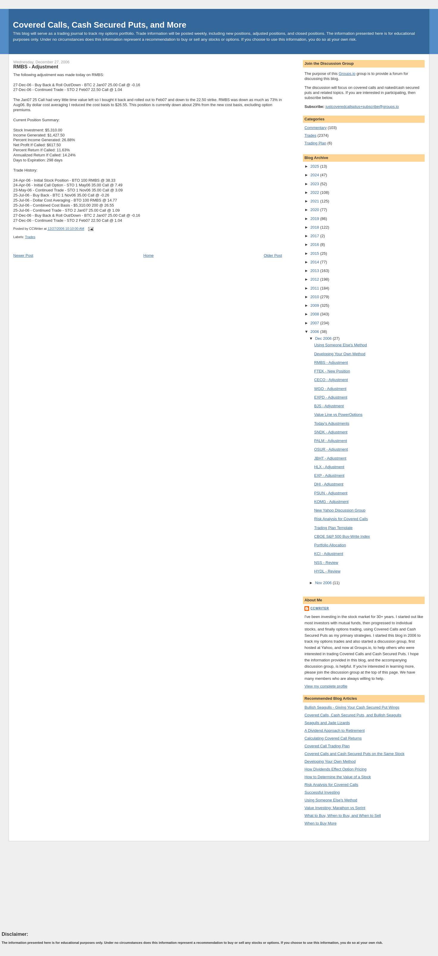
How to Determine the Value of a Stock (337, 777)
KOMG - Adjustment (331, 501)
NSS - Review (326, 562)
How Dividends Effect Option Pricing (335, 769)
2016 (315, 244)
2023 (315, 184)
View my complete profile (325, 686)
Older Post (273, 255)
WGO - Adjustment (330, 388)
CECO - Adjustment (331, 380)
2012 (315, 279)
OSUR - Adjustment (331, 449)
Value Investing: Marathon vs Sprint (334, 808)
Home (148, 255)
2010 (315, 297)
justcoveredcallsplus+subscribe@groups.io (362, 106)
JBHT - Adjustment (330, 458)
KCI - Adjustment (328, 553)
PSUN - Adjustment (331, 493)
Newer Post (23, 255)
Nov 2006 (324, 583)
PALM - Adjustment (330, 440)
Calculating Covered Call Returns (333, 738)
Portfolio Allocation (330, 545)
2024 (315, 175)
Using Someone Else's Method (340, 345)
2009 (315, 305)
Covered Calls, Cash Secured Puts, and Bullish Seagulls (352, 715)
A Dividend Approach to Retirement (334, 730)
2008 (315, 314)
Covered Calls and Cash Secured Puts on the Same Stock (354, 753)
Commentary (315, 127)
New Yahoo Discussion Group (339, 510)
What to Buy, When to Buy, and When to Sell (342, 815)
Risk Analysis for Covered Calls (341, 519)
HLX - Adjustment (329, 467)
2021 (315, 201)
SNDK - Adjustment (331, 432)
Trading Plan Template (333, 528)
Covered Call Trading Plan (327, 746)
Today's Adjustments (331, 423)
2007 (315, 323)
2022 (315, 192)
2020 (315, 209)
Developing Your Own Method (339, 354)
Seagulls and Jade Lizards (327, 723)
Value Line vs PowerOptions (338, 414)
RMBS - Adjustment (35, 66)
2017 (315, 236)
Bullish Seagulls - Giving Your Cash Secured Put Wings (351, 707)
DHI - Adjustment (328, 484)
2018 (315, 227)
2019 (315, 218)
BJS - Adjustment (329, 406)
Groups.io (347, 73)
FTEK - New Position (332, 371)
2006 (315, 331)
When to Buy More (320, 823)
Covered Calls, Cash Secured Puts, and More (100, 24)
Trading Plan (315, 143)
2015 (315, 253)
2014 (315, 262)
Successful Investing (322, 792)
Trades (30, 237)
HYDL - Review (327, 571)
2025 (315, 166)
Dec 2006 (324, 338)
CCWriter (319, 608)
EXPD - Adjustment (330, 397)
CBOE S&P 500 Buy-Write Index (342, 536)
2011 (315, 288)
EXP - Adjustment (329, 475)
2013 (315, 270)
